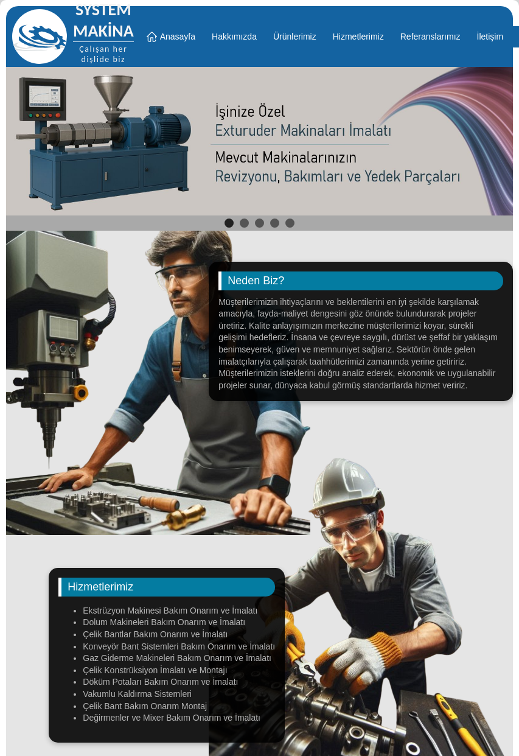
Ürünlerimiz (294, 36)
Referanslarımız (430, 36)
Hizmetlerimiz (358, 36)
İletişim (490, 36)
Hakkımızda (234, 36)
